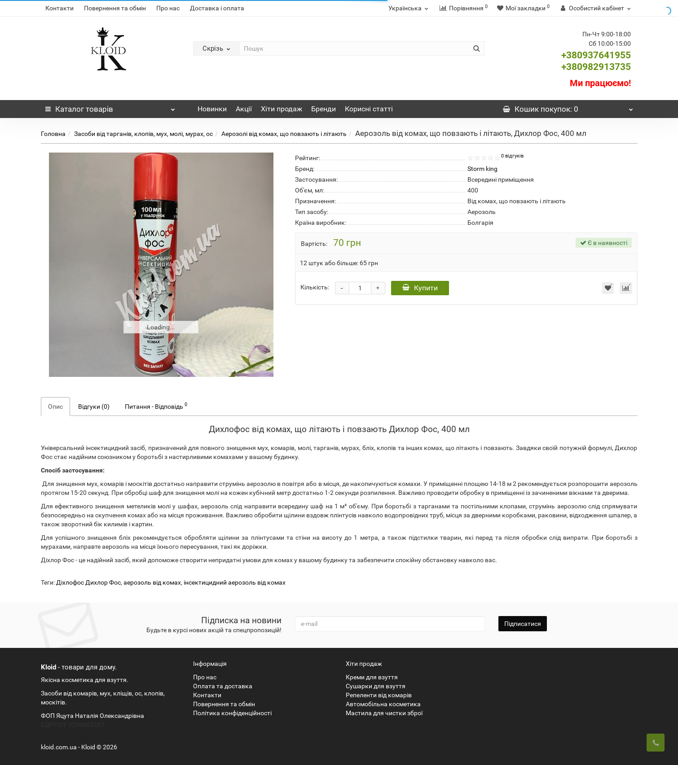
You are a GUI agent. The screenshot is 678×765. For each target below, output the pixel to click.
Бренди (323, 109)
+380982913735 (596, 66)
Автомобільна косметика (383, 704)
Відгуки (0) (94, 406)
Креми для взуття (372, 677)
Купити (420, 288)
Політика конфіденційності (232, 713)
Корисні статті (369, 109)
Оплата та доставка (222, 686)
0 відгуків (512, 156)
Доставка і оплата (217, 8)
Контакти (59, 8)
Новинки (212, 109)
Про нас (168, 8)
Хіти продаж (281, 109)
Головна (53, 133)
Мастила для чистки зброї (384, 713)
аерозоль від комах (152, 582)
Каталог (110, 107)
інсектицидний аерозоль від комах (235, 582)
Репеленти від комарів (379, 695)
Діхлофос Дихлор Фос (88, 582)
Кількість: (314, 287)
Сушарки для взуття (375, 686)
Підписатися (522, 623)
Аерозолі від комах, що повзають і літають (284, 133)
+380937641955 (596, 55)
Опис (55, 406)
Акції (244, 109)
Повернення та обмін (115, 8)
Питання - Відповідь (156, 406)
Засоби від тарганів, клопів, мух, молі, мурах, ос (143, 133)
